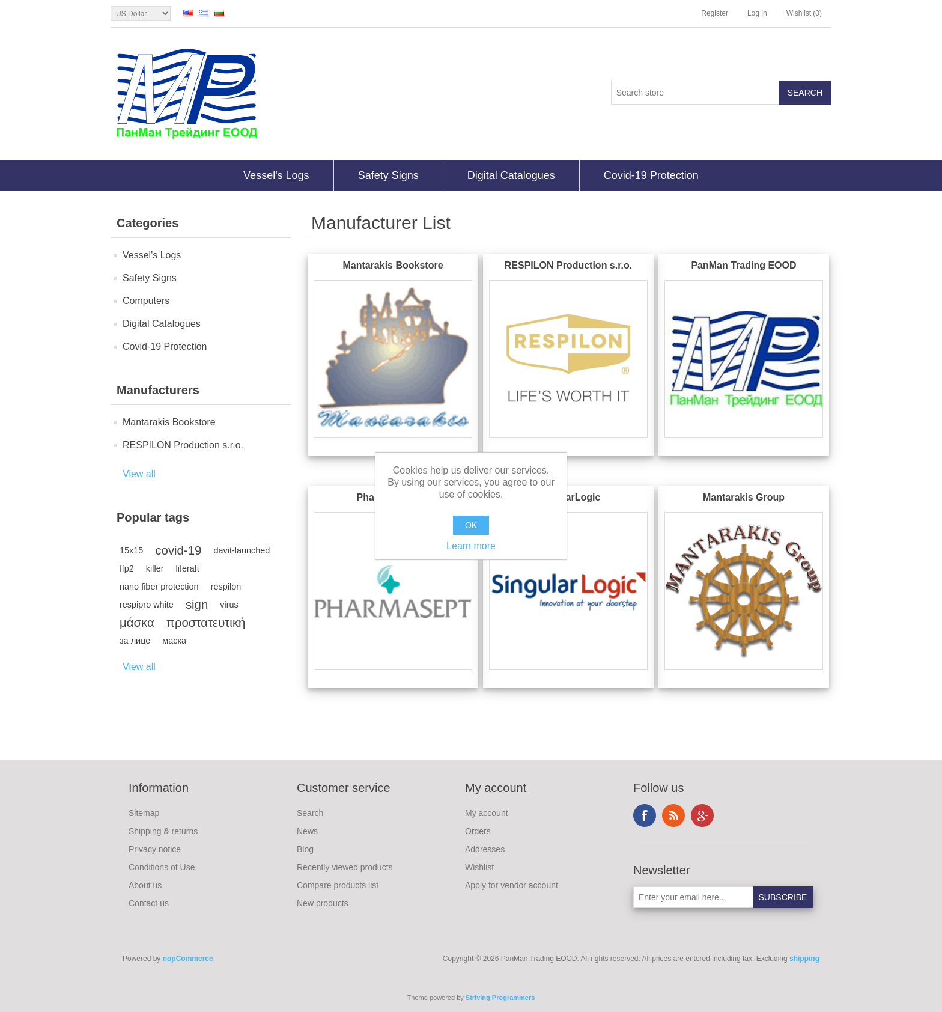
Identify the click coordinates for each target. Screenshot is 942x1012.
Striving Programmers (500, 997)
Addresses (485, 849)
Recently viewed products (345, 867)
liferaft (187, 568)
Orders (478, 831)
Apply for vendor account (511, 885)
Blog (305, 849)
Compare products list (337, 885)
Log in (757, 13)
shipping (804, 958)
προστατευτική (206, 622)
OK (471, 525)
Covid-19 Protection (651, 175)
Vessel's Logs (276, 175)
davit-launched (241, 550)
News (307, 831)
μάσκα (137, 622)
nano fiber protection (159, 586)
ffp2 (127, 568)
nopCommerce (188, 958)
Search (310, 813)
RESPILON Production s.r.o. (183, 445)
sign (197, 604)
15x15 (131, 550)
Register (714, 13)
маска (174, 640)
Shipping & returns (163, 831)
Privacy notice (155, 849)
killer (155, 568)
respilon (226, 586)
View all (139, 474)
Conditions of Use (162, 867)
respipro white (147, 604)
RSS (673, 815)
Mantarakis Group (744, 497)
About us (145, 885)
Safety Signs (388, 175)
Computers (146, 301)
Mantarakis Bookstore (169, 422)
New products (322, 903)
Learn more (471, 546)
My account (486, 813)
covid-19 (178, 550)
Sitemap (144, 813)
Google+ (702, 815)
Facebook (644, 815)
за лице (135, 640)
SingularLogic (568, 497)
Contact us (149, 903)
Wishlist (479, 867)
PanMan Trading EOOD (743, 265)
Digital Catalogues (511, 175)
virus (229, 604)
